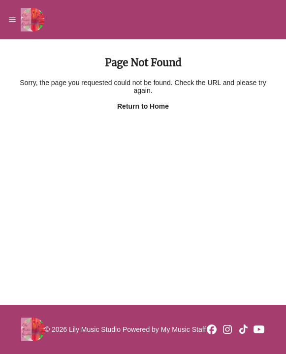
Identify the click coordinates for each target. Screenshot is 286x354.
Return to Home (143, 106)
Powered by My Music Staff (164, 329)
